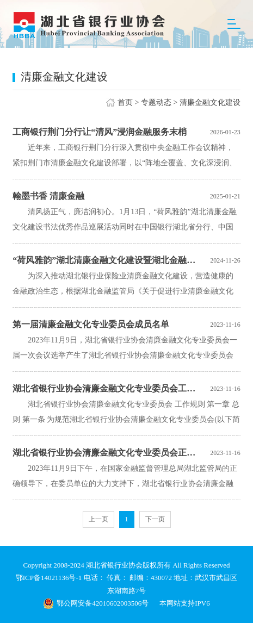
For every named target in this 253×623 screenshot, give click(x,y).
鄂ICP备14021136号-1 (50, 578)
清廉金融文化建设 (210, 102)
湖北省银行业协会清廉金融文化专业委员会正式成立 (105, 452)
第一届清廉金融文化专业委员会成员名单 (91, 324)
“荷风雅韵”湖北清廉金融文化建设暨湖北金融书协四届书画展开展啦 (105, 260)
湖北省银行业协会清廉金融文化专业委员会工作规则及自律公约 (105, 388)
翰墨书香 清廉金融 (48, 196)
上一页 (98, 519)
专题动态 (156, 102)
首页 (125, 102)
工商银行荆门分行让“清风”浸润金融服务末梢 (100, 131)
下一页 (155, 519)
